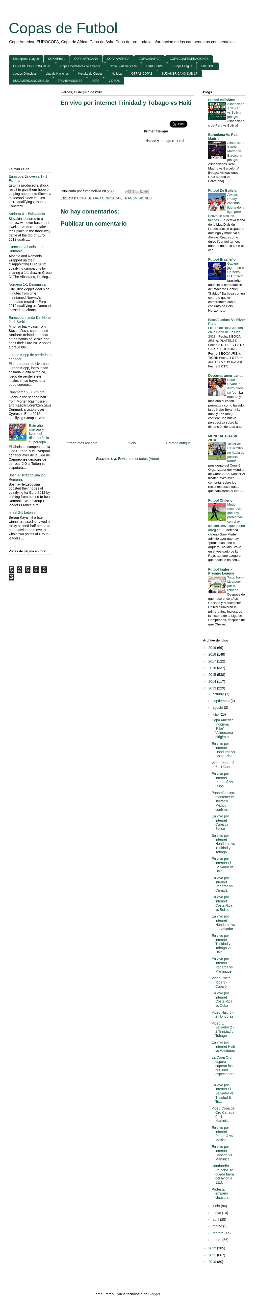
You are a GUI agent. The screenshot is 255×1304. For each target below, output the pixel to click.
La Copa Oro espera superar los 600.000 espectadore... (223, 1067)
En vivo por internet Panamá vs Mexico (222, 1134)
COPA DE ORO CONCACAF (32, 66)
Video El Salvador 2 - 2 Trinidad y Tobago (223, 1029)
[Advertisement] (102, 146)
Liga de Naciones (57, 73)
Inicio (132, 443)
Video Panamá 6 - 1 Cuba (223, 765)
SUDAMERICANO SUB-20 (31, 81)
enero (217, 1240)
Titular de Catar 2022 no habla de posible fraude (236, 452)
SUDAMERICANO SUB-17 (179, 73)
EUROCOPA (154, 66)
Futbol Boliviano (221, 100)
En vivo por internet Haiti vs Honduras (223, 1046)
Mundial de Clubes (90, 73)
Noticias (117, 73)
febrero (218, 1233)
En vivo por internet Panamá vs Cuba (222, 780)
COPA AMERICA (118, 59)
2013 (212, 688)
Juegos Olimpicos (25, 73)
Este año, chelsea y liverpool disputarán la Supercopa (39, 434)
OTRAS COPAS (142, 73)
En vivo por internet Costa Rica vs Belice (222, 903)
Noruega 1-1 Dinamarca (27, 284)
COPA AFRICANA (86, 59)
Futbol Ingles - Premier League (221, 571)
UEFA (95, 81)
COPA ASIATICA (149, 59)
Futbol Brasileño (221, 259)
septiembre (221, 701)
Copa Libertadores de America (80, 66)
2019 (212, 648)
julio (216, 714)
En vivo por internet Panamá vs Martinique (222, 965)
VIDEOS (114, 81)
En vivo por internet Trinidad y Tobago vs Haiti (126, 102)
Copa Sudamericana (123, 66)
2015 (212, 675)
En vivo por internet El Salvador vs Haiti (222, 865)
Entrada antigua (178, 443)
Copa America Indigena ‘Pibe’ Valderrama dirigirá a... (222, 728)
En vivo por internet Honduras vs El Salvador (223, 922)
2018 (212, 654)
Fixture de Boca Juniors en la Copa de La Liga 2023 (225, 332)
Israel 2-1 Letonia (22, 512)
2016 (212, 668)
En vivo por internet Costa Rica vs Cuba (222, 999)
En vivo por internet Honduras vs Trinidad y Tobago (223, 844)
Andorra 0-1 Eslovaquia (27, 214)
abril (216, 1219)
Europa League (182, 66)
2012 (212, 1248)
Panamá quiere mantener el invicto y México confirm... (223, 801)
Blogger (154, 1294)
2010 (212, 1262)
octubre (218, 694)
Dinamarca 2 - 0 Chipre (27, 392)
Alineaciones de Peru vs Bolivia (235, 108)
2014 (212, 682)
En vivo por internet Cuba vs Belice (220, 822)
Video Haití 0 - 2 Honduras (222, 1014)
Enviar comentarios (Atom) (138, 459)
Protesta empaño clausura (220, 1193)
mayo (217, 1213)
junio (216, 1206)
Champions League (26, 59)
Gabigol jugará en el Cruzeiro (236, 268)
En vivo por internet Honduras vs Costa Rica (223, 750)
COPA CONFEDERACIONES (189, 59)
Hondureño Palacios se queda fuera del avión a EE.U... (223, 1174)
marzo (217, 1226)
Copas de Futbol (63, 28)
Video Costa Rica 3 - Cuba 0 (221, 982)
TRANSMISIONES (70, 81)
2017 (212, 661)
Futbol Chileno (220, 500)
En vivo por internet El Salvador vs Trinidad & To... (222, 1093)
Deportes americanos (225, 376)
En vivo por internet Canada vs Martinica (222, 1153)
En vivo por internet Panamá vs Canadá (222, 884)
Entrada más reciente (80, 443)
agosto (218, 707)
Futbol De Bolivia (222, 190)
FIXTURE (207, 66)
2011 (212, 1255)
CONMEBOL (56, 59)
